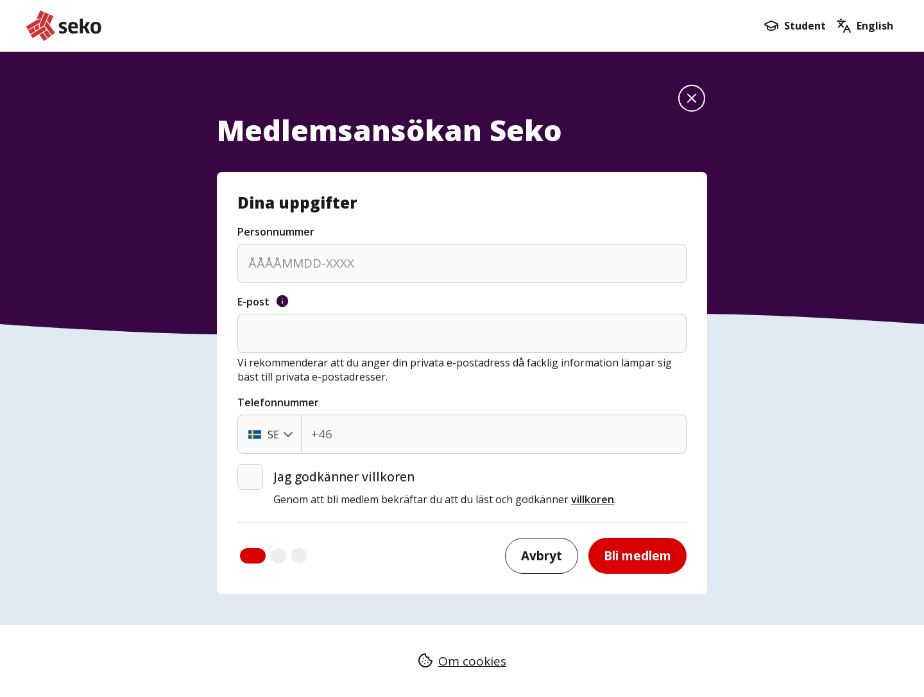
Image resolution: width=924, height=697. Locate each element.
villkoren (592, 499)
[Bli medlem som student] (794, 25)
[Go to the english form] (864, 25)
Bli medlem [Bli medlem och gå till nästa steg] (637, 555)
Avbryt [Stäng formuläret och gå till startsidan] (541, 555)
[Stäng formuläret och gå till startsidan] (691, 98)
